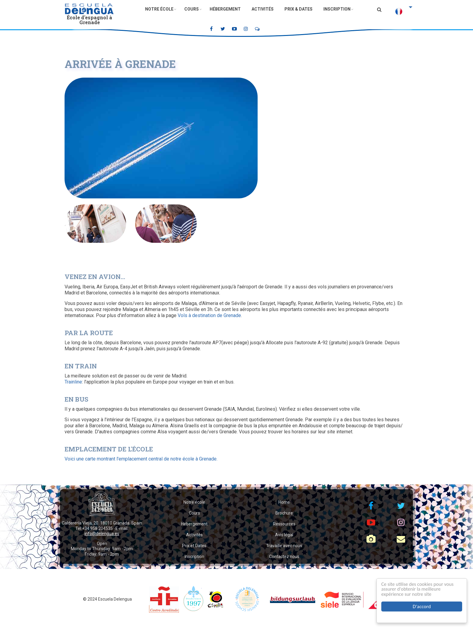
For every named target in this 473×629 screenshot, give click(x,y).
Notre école (159, 9)
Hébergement (225, 9)
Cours (191, 9)
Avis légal (284, 534)
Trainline (73, 382)
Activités (263, 9)
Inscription (337, 9)
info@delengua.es (101, 533)
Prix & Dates (298, 9)
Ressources (284, 523)
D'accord (422, 606)
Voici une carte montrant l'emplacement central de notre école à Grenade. (141, 459)
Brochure (284, 513)
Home (284, 502)
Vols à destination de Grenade (209, 315)
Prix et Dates (194, 545)
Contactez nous (284, 556)
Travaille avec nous (284, 545)
